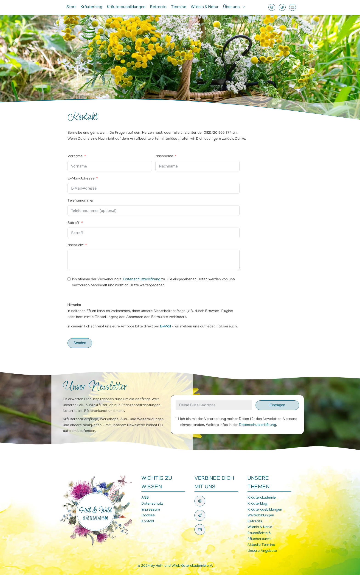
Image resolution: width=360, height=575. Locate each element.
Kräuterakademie (262, 498)
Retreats (158, 7)
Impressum (150, 510)
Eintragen (277, 405)
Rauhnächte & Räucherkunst (259, 536)
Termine (178, 7)
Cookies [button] (148, 516)
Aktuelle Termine (261, 545)
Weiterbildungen (261, 516)
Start (71, 7)
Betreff (73, 223)
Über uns (231, 7)
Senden (79, 343)
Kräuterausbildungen (126, 7)
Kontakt (147, 522)
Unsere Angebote (262, 551)
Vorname (75, 156)
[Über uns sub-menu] (245, 7)
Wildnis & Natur (205, 7)
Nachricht (76, 245)
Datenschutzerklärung (141, 279)
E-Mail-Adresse (81, 179)
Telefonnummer (81, 201)
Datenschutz (152, 504)
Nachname (164, 156)
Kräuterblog (91, 7)
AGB (145, 498)
